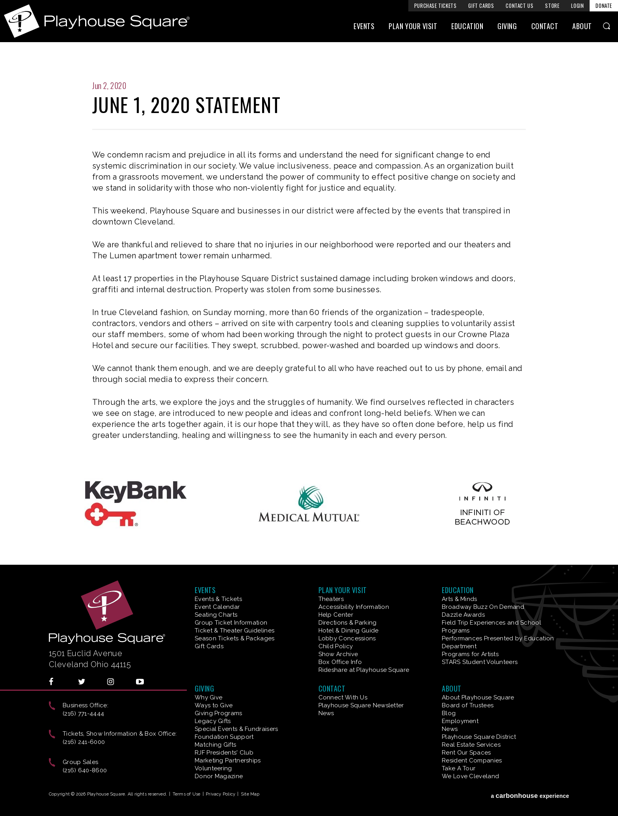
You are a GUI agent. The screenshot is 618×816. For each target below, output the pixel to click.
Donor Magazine (219, 776)
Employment (460, 721)
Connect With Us (343, 697)
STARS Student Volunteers (479, 662)
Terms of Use (187, 794)
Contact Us (519, 5)
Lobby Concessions (347, 638)
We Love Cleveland (470, 776)
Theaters (331, 599)
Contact (544, 26)
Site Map (250, 794)
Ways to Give (214, 705)
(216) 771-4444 (83, 713)
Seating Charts (216, 614)
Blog (449, 713)
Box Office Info (340, 662)
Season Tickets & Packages (235, 638)
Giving (507, 26)
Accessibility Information (353, 606)
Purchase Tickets (435, 5)
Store (552, 5)
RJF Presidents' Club (224, 752)
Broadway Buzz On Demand (483, 606)
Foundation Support (224, 736)
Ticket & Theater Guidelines (234, 630)
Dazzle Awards (463, 614)
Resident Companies (472, 760)
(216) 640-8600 (85, 770)
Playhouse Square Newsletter (361, 705)
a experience (530, 795)
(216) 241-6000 (84, 742)
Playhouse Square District (479, 736)
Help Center (335, 614)
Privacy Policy (220, 794)
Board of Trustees (467, 705)
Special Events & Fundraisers (236, 729)
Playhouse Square (97, 21)
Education (467, 26)
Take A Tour (458, 768)
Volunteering (213, 768)
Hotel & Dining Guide (348, 630)
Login (577, 5)
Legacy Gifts (213, 721)
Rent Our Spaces (466, 752)
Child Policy (335, 646)
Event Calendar (217, 606)
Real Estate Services (471, 744)
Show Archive (338, 654)
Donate (604, 5)
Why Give (208, 697)
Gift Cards (481, 5)
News (326, 713)
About (582, 26)
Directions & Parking (347, 622)
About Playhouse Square (478, 697)
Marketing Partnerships (228, 760)
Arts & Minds (459, 599)
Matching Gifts (215, 744)
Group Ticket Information (231, 622)
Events (364, 26)
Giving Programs (218, 713)
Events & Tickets (218, 599)
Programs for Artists (470, 654)
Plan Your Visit (413, 26)
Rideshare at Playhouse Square (364, 669)
